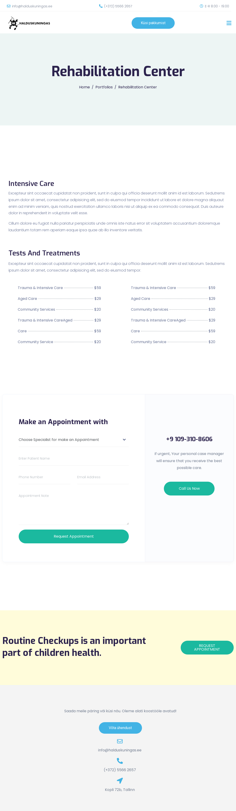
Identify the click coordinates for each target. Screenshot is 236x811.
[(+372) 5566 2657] (101, 6)
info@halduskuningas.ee (32, 6)
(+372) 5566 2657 (118, 6)
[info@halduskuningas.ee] (8, 6)
